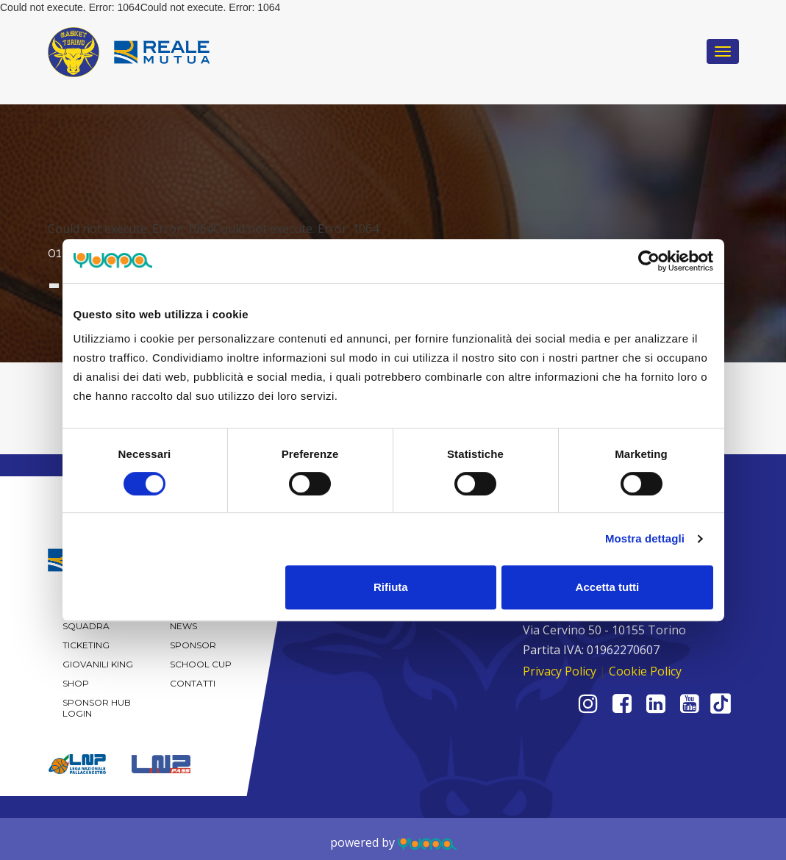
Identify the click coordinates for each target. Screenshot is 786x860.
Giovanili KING (97, 664)
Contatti (192, 683)
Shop (75, 683)
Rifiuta (391, 587)
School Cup (201, 664)
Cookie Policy (645, 671)
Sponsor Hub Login (96, 708)
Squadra (86, 625)
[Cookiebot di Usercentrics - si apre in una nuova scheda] (649, 261)
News (183, 625)
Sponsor (193, 645)
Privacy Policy (559, 671)
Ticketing (86, 645)
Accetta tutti (608, 587)
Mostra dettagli (645, 538)
